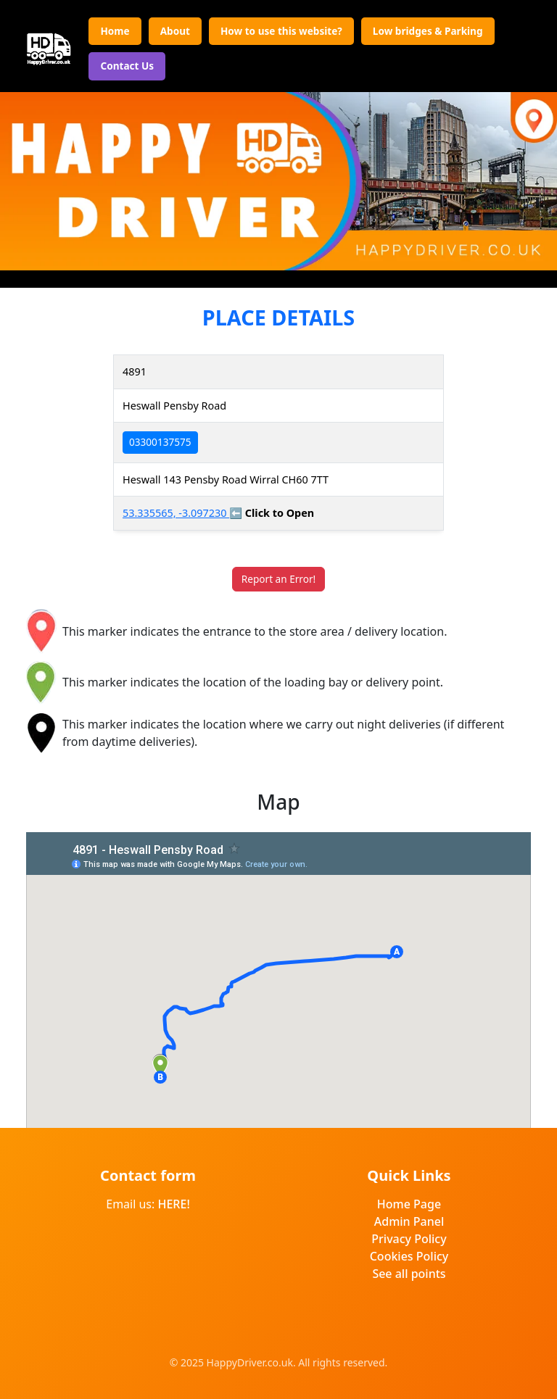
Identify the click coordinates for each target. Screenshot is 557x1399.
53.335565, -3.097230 (176, 513)
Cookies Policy (409, 1256)
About (175, 31)
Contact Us (127, 65)
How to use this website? (281, 31)
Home (114, 31)
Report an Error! (278, 579)
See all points (408, 1274)
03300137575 (160, 442)
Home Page (409, 1204)
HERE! (173, 1204)
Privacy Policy (408, 1239)
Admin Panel (409, 1221)
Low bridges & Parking (428, 31)
